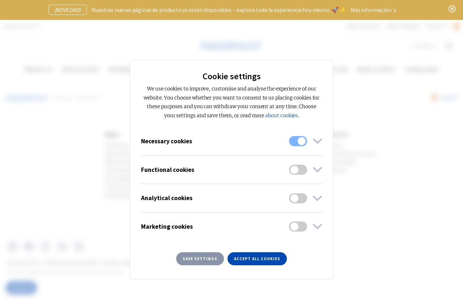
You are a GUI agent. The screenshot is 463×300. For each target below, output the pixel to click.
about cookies (281, 116)
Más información (373, 9)
